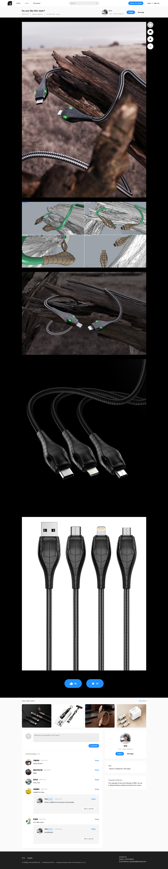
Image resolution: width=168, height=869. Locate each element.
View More (142, 701)
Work (26, 3)
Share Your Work (136, 3)
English (29, 858)
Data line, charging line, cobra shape (119, 769)
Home (18, 3)
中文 (23, 858)
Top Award (36, 3)
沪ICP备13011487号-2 (48, 862)
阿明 (110, 11)
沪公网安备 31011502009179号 (31, 862)
